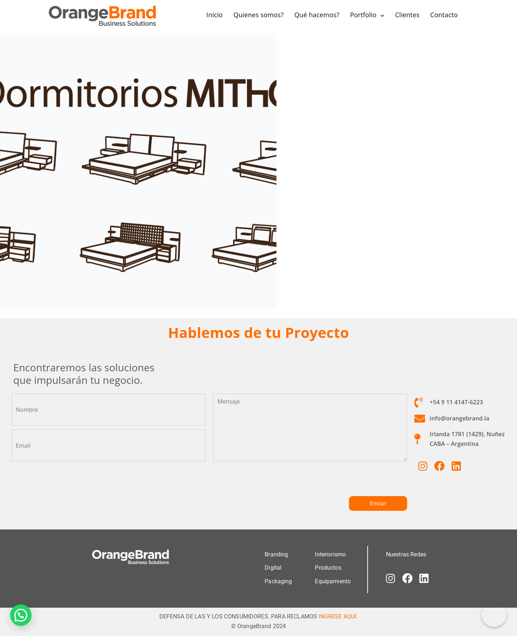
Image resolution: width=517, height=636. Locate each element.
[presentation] (267, 482)
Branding (276, 554)
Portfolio (363, 14)
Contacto (444, 14)
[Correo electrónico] (494, 614)
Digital (273, 567)
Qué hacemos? (316, 14)
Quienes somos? (258, 14)
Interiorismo (330, 554)
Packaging (278, 581)
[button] (21, 615)
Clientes (407, 14)
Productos (328, 567)
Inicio (214, 14)
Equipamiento (333, 581)
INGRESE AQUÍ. (338, 616)
